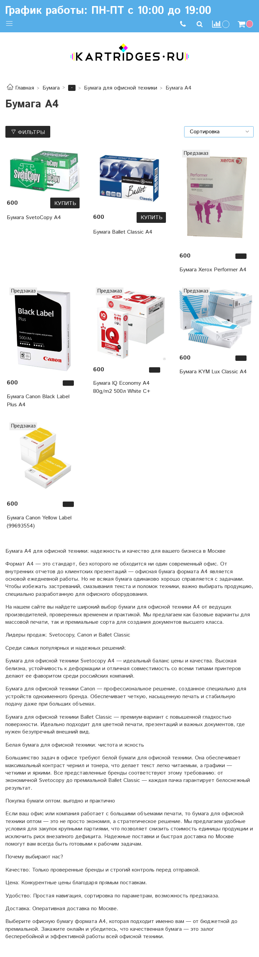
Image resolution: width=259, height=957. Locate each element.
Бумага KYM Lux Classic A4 (213, 372)
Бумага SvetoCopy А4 (34, 217)
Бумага (51, 88)
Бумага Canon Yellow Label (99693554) (39, 522)
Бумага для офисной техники (120, 88)
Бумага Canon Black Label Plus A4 (38, 401)
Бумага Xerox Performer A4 (213, 270)
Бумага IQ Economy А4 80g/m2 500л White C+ (121, 387)
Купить (65, 203)
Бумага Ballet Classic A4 (122, 232)
